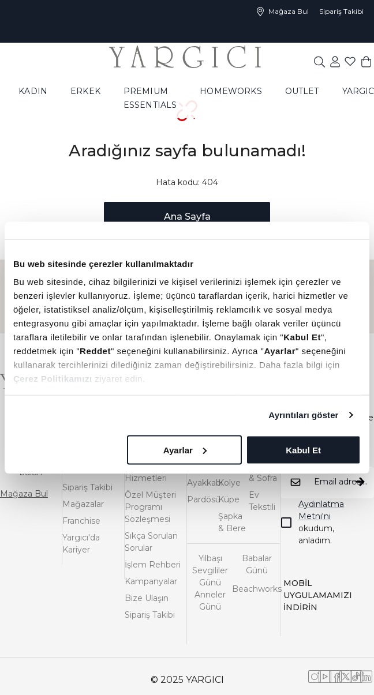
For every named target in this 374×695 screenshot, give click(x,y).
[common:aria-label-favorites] (335, 61)
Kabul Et (303, 449)
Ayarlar (185, 449)
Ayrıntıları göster (303, 415)
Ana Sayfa (187, 216)
